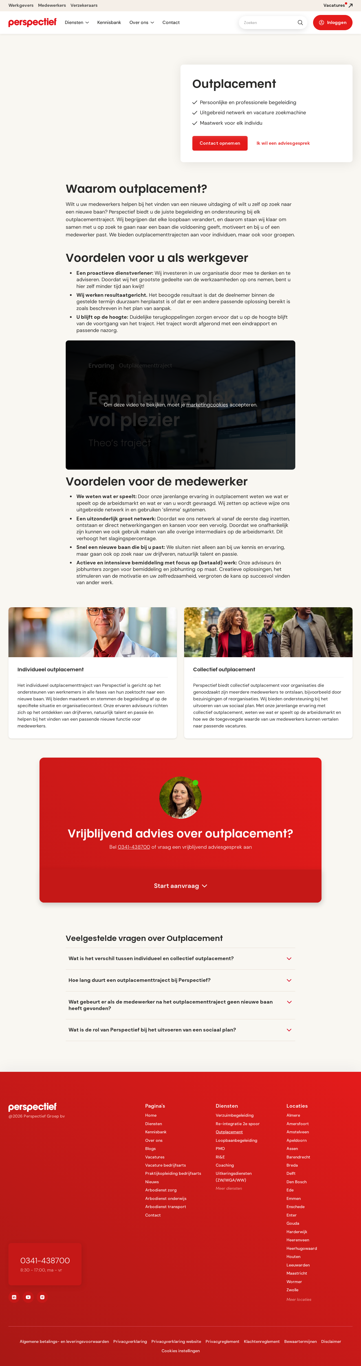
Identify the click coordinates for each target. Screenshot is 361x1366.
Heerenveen (298, 1239)
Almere (293, 1115)
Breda (292, 1165)
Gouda (293, 1223)
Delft (291, 1173)
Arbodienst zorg (161, 1190)
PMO (220, 1148)
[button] (77, 22)
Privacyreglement (222, 1341)
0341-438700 (134, 847)
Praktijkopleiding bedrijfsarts (173, 1173)
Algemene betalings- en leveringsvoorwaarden (64, 1341)
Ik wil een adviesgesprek (283, 143)
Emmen (294, 1198)
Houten (293, 1256)
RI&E (220, 1157)
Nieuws (152, 1181)
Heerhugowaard (302, 1248)
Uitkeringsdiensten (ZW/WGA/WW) (234, 1176)
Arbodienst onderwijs (165, 1198)
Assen (292, 1148)
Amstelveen (298, 1131)
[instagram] (42, 1297)
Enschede (296, 1206)
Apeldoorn (297, 1140)
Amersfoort (298, 1123)
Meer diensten (229, 1188)
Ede (290, 1190)
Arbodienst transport (165, 1206)
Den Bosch (297, 1181)
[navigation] (32, 22)
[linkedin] (14, 1297)
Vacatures (154, 1157)
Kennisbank (109, 22)
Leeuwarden (298, 1265)
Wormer (294, 1281)
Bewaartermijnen (300, 1341)
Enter (292, 1215)
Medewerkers (52, 5)
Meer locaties (299, 1299)
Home (151, 1115)
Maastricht (297, 1273)
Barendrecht (298, 1157)
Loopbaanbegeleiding (236, 1140)
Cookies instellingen (181, 1350)
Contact (171, 22)
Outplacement (229, 1131)
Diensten (153, 1123)
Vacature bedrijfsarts (165, 1165)
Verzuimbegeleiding (235, 1115)
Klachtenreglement (262, 1341)
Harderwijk (297, 1231)
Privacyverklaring (130, 1341)
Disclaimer (331, 1341)
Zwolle (292, 1289)
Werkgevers (21, 5)
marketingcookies (207, 404)
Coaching (225, 1165)
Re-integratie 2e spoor (238, 1123)
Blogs (150, 1148)
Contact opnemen (220, 143)
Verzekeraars (84, 5)
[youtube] (28, 1297)
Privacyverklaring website (176, 1341)
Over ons (153, 1140)
